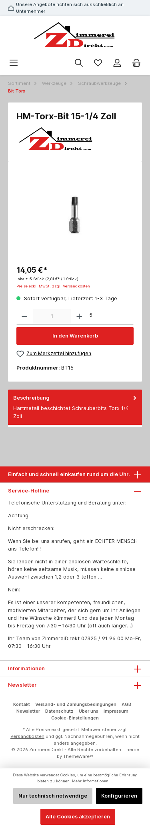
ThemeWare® (78, 756)
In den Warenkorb (75, 336)
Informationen (26, 668)
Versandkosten (27, 736)
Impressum (116, 711)
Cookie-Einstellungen (75, 718)
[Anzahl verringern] (24, 317)
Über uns (88, 711)
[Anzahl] (52, 317)
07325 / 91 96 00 (102, 638)
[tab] (75, 407)
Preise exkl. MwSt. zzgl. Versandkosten (53, 286)
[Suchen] (78, 63)
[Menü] (13, 63)
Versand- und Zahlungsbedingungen (75, 704)
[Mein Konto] (117, 63)
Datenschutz (59, 711)
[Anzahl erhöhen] (79, 317)
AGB (127, 704)
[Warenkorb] (136, 63)
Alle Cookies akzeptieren (78, 817)
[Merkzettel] (98, 63)
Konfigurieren (119, 796)
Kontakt (21, 704)
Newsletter (28, 711)
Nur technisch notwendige (52, 796)
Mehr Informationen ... (92, 781)
